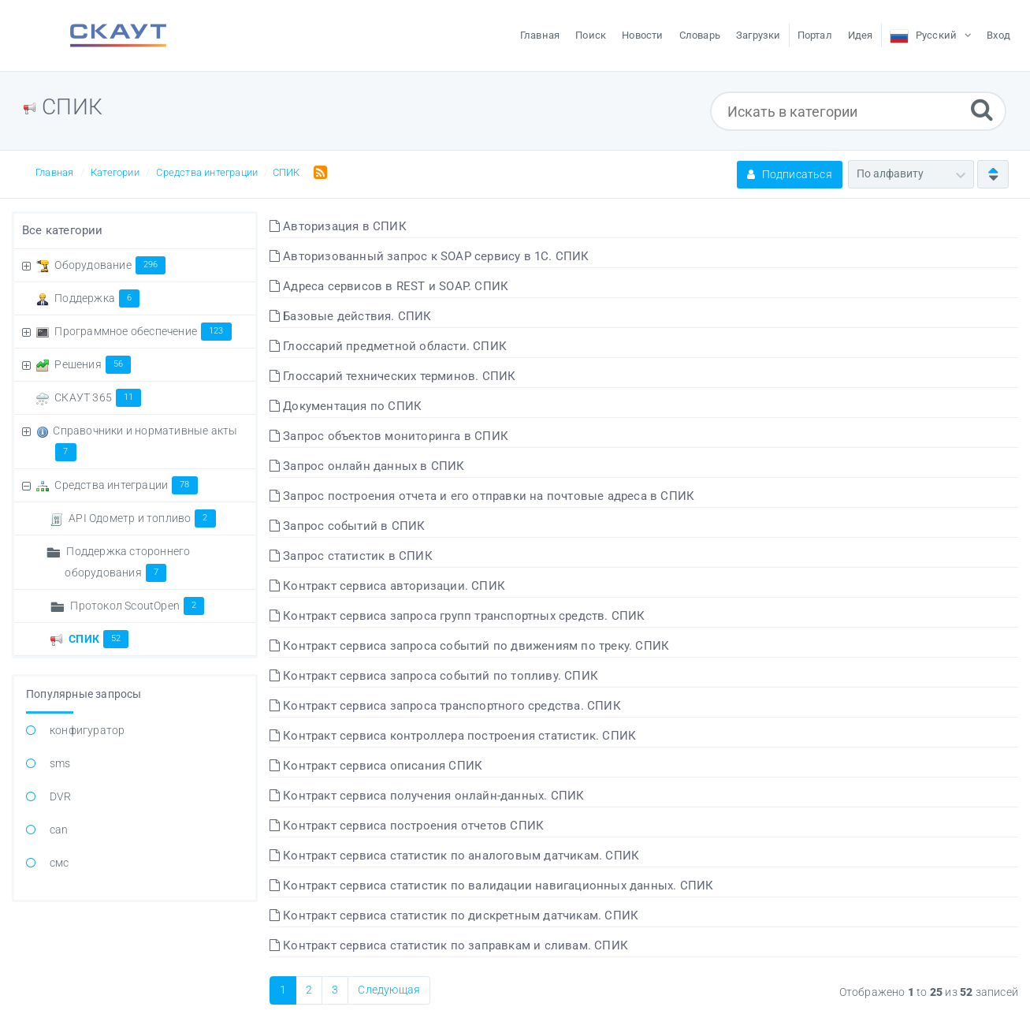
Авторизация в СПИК (338, 226)
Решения (92, 364)
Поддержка (96, 298)
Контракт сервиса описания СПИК (376, 766)
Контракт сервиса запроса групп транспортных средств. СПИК (457, 616)
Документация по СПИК (346, 406)
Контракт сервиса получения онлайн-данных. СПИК (427, 796)
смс (59, 862)
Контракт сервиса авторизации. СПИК (387, 586)
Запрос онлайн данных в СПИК (367, 466)
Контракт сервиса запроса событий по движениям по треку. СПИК (469, 646)
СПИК (286, 172)
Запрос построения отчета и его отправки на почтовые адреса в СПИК (482, 496)
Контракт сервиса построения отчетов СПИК (407, 826)
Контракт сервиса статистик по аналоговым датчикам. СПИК (454, 855)
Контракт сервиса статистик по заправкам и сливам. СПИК (449, 945)
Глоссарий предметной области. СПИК (388, 346)
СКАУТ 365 (97, 397)
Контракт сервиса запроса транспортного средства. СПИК (445, 706)
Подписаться (789, 174)
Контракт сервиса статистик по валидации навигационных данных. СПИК (492, 885)
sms (60, 763)
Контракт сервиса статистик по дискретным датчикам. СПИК (454, 915)
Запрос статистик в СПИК (351, 556)
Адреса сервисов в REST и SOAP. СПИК (389, 286)
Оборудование (109, 265)
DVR (61, 796)
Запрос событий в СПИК (348, 526)
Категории (115, 172)
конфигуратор (87, 730)
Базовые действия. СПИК (351, 316)
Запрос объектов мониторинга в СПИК (389, 436)
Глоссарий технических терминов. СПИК (393, 376)
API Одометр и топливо (142, 518)
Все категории (62, 230)
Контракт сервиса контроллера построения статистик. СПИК (453, 736)
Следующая (389, 989)
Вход (998, 35)
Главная (54, 172)
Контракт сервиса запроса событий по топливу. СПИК (434, 676)
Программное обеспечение (142, 331)
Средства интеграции (207, 172)
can (59, 829)
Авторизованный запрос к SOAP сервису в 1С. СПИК (429, 256)
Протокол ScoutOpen (137, 606)
